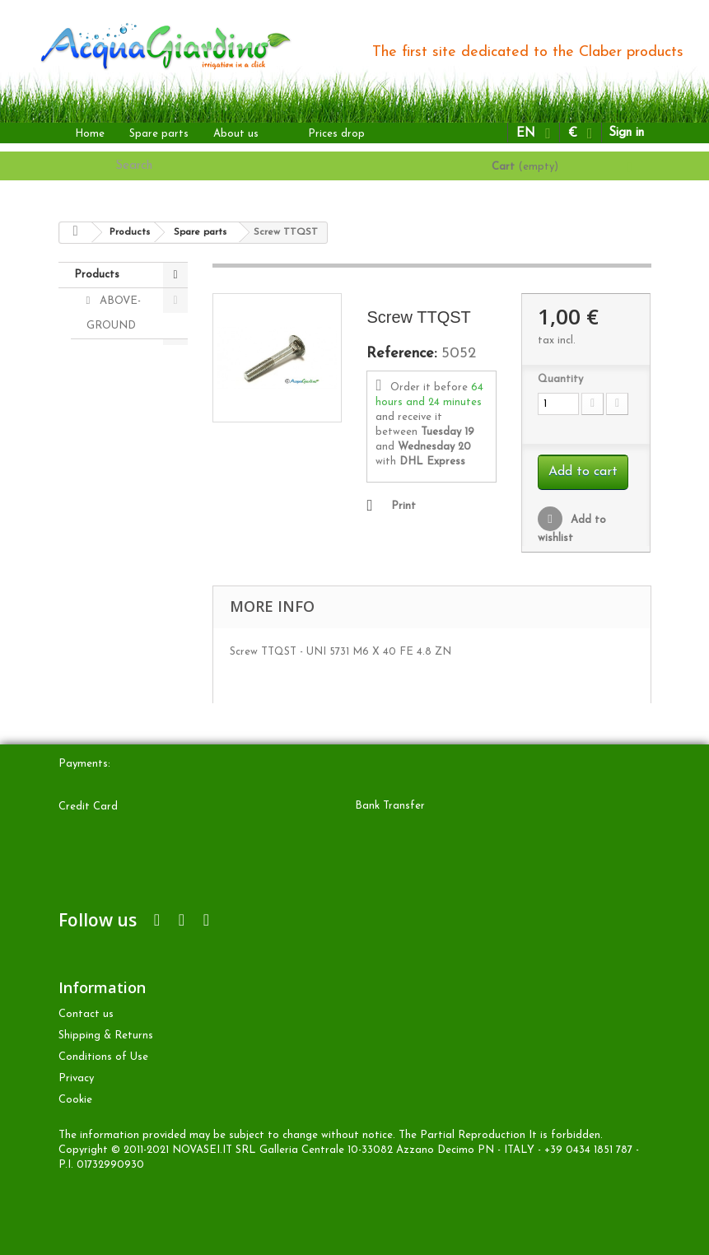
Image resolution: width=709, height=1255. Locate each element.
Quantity (560, 379)
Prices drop (336, 133)
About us (236, 133)
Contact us (86, 1014)
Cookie (75, 1099)
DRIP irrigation (109, 364)
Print (403, 506)
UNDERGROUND (130, 427)
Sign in (626, 133)
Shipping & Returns (105, 1035)
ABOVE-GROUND (114, 313)
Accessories (126, 507)
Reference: (401, 354)
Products (96, 274)
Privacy (76, 1078)
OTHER (117, 454)
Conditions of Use (103, 1057)
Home (90, 133)
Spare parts (159, 133)
